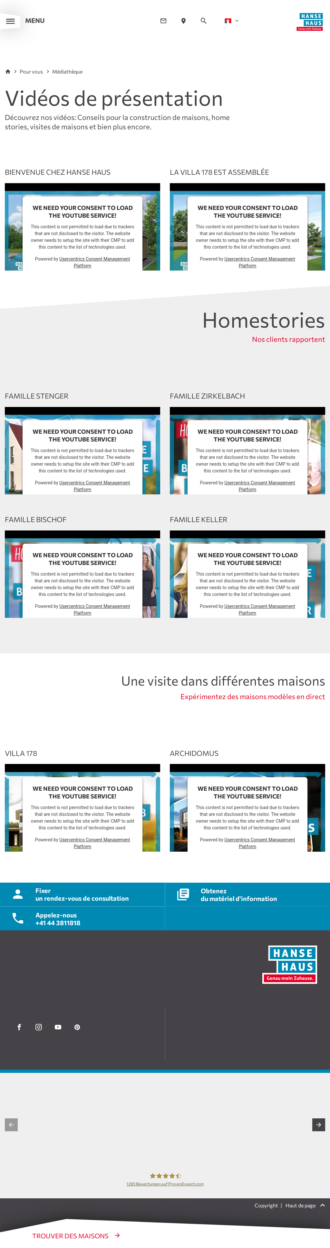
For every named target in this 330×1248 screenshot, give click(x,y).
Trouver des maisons (71, 1236)
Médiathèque (67, 71)
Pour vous (32, 71)
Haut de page (301, 1205)
